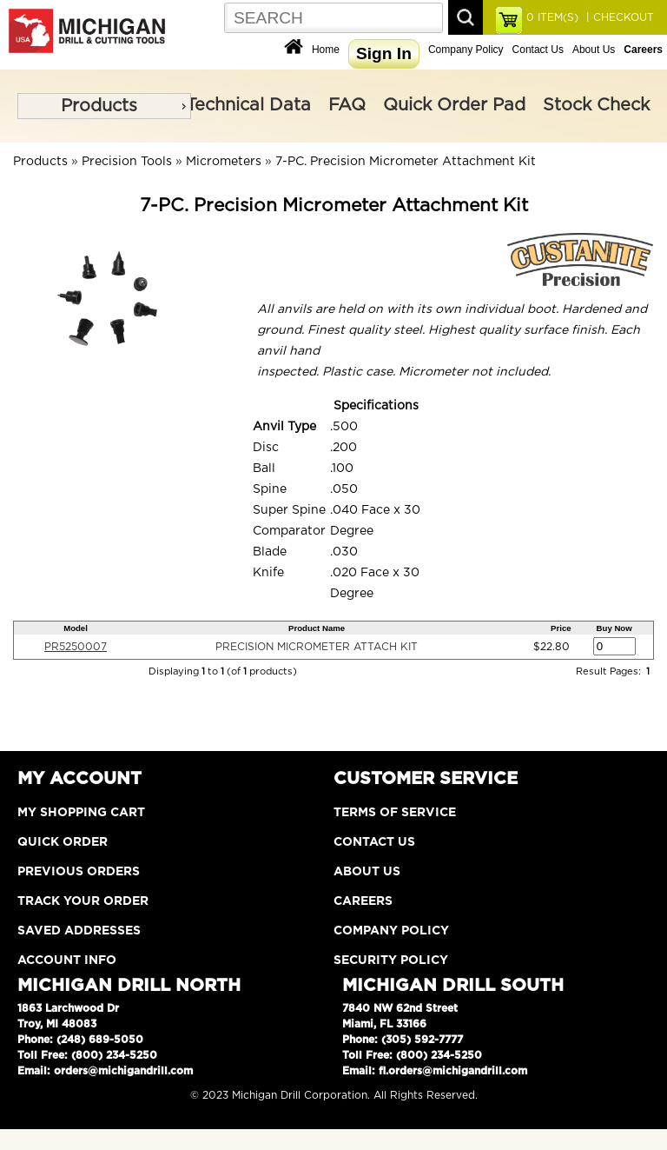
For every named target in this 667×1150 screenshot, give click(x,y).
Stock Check (596, 105)
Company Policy (466, 49)
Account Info (66, 960)
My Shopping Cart (81, 813)
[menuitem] (104, 106)
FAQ (347, 105)
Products (99, 106)
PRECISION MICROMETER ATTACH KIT (316, 646)
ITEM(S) (552, 17)
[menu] (104, 106)
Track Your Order (83, 901)
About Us (593, 49)
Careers (363, 901)
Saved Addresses (79, 931)
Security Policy (391, 960)
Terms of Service (395, 813)
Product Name (316, 628)
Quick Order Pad (454, 105)
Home (326, 49)
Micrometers (223, 162)
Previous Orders (78, 872)
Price (561, 628)
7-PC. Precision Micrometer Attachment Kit (405, 162)
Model (75, 628)
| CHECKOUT (618, 17)
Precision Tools (127, 162)
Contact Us (538, 49)
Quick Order (62, 842)
